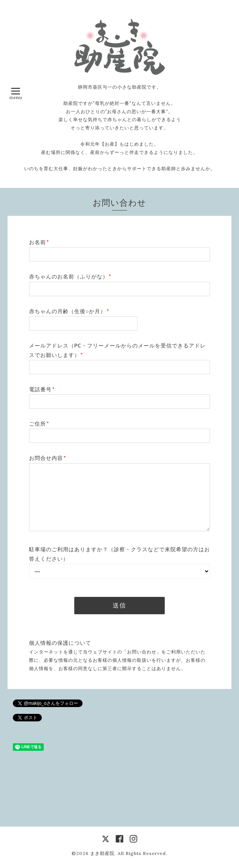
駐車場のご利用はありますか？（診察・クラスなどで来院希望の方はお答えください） (119, 554)
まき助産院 (102, 853)
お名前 (39, 242)
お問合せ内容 (47, 458)
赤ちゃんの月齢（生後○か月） (69, 311)
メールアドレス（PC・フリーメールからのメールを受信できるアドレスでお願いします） (117, 350)
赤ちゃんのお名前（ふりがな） (70, 276)
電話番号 (42, 389)
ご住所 (39, 423)
